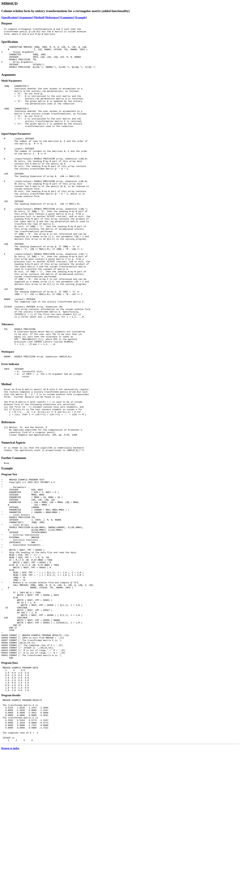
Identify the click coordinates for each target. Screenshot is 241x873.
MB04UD (9, 3)
